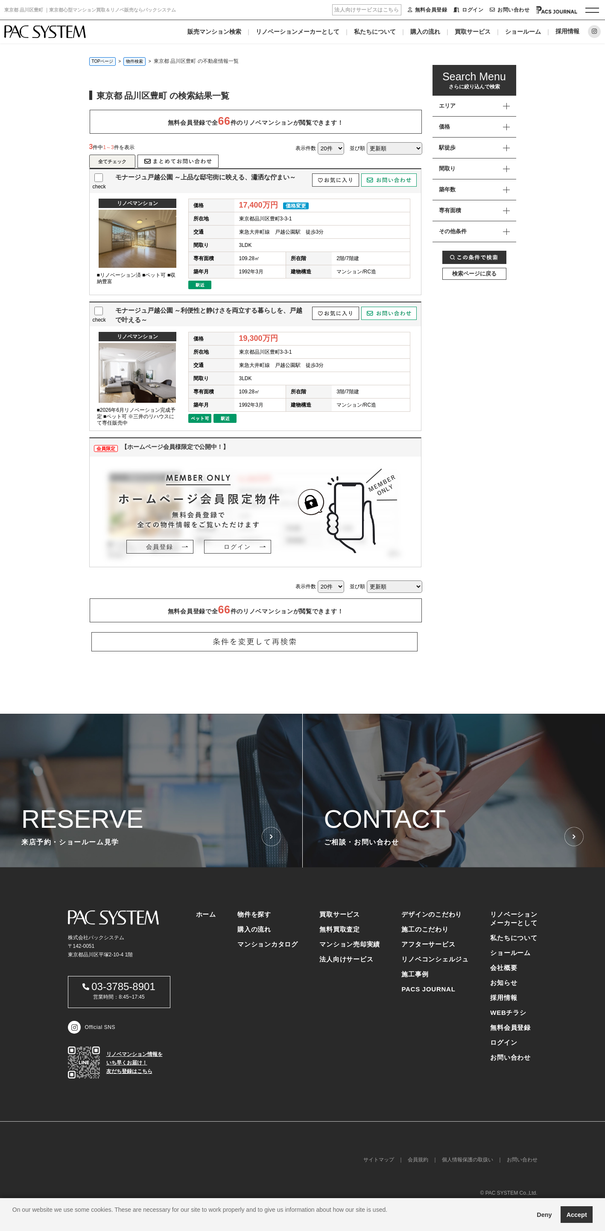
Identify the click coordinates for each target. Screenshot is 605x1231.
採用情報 (567, 31)
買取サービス (473, 31)
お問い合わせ (509, 10)
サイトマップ (378, 1160)
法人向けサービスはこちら (366, 10)
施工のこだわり (424, 929)
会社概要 (503, 967)
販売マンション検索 (214, 31)
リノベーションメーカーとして (297, 31)
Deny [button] (544, 1214)
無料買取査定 (339, 929)
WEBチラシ (508, 1012)
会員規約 (418, 1160)
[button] (13, 1220)
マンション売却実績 (349, 944)
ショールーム (523, 31)
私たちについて (375, 31)
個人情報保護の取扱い (467, 1160)
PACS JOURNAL (428, 989)
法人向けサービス (346, 959)
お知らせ (503, 982)
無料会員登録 (427, 10)
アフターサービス (428, 944)
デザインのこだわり (431, 914)
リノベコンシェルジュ (435, 959)
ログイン (468, 10)
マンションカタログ (267, 944)
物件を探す (254, 914)
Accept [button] (577, 1214)
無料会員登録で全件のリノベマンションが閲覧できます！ (255, 121)
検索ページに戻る (474, 273)
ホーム (206, 914)
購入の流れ (425, 31)
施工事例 (414, 974)
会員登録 (159, 546)
